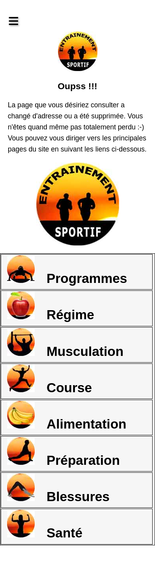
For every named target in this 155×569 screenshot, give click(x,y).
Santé (44, 525)
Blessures (58, 489)
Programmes (67, 270)
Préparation (63, 452)
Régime (50, 307)
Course (49, 380)
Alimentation (67, 416)
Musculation (65, 343)
